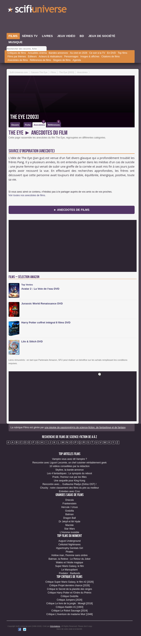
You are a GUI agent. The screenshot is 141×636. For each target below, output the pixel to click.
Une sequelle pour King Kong (69, 480)
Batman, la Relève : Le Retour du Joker (69, 558)
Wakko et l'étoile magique (69, 562)
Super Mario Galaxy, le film (69, 566)
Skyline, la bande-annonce (69, 469)
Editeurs (32, 56)
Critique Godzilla (69, 596)
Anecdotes (39, 124)
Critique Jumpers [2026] (69, 599)
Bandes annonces (58, 53)
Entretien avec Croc (69, 491)
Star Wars (69, 528)
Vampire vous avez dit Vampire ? (69, 459)
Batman (69, 514)
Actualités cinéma (37, 53)
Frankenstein (69, 503)
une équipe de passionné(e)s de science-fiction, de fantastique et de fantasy (85, 427)
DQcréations (55, 626)
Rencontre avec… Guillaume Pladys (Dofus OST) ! (69, 484)
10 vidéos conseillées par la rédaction (69, 466)
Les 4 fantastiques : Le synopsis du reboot (69, 473)
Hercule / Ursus (69, 507)
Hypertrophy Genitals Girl (69, 548)
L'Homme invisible (69, 532)
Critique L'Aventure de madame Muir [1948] (69, 614)
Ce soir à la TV (97, 53)
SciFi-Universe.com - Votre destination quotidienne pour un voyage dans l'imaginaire (38, 10)
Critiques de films (17, 53)
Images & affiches (89, 56)
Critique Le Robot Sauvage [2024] (69, 610)
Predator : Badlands (69, 573)
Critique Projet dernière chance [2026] (69, 585)
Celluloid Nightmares (69, 544)
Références (54, 124)
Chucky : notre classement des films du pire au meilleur (69, 487)
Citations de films (110, 56)
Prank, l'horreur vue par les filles (69, 477)
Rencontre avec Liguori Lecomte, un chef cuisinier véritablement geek (69, 462)
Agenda (77, 60)
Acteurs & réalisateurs (50, 56)
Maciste (69, 525)
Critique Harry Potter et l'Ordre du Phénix (69, 592)
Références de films (40, 60)
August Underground (69, 541)
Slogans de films (62, 60)
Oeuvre (15, 125)
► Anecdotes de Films (71, 209)
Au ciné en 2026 (78, 53)
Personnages (71, 56)
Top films (122, 53)
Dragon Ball (69, 518)
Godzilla (69, 510)
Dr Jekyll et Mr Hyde (69, 521)
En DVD (111, 53)
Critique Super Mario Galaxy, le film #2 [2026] (69, 581)
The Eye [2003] (24, 117)
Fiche (28, 125)
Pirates (69, 551)
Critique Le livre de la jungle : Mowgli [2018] (69, 603)
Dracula (69, 500)
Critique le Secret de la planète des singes (69, 589)
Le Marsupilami (69, 569)
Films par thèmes (17, 56)
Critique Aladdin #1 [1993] (69, 607)
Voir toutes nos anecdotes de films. (27, 195)
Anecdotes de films (18, 60)
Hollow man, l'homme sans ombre (69, 555)
